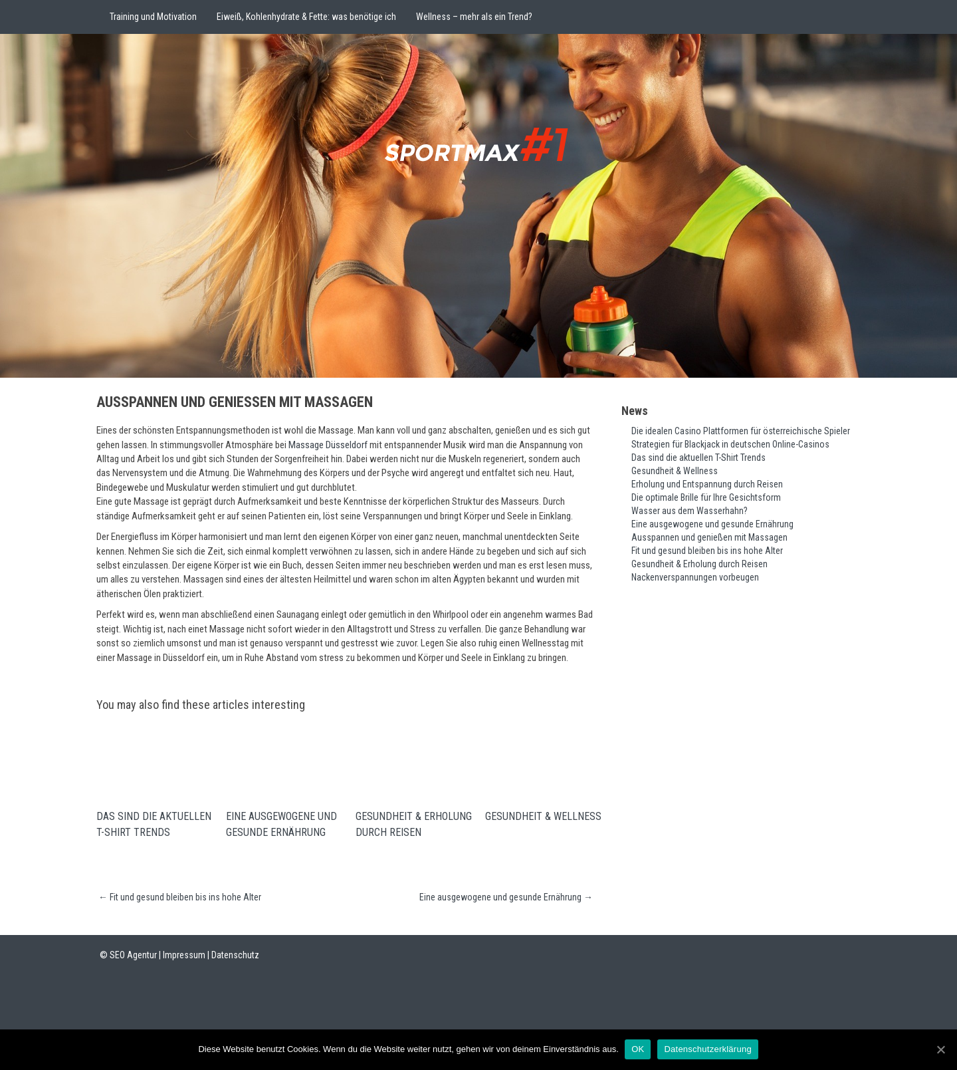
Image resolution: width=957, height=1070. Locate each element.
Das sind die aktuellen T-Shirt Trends (153, 826)
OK (638, 1049)
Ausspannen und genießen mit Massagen (709, 537)
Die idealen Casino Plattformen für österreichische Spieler (740, 431)
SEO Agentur (133, 957)
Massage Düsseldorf (328, 445)
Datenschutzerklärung (708, 1049)
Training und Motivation (153, 16)
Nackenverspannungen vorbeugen (695, 577)
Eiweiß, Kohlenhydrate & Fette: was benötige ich (306, 16)
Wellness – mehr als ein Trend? (474, 16)
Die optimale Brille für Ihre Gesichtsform (706, 497)
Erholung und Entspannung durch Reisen (707, 484)
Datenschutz (235, 957)
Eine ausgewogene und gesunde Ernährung (281, 826)
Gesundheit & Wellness (543, 818)
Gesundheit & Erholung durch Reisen (414, 826)
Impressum (184, 957)
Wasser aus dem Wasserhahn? (689, 510)
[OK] (940, 1049)
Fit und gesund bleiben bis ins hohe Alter (179, 899)
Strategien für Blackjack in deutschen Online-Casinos (730, 444)
